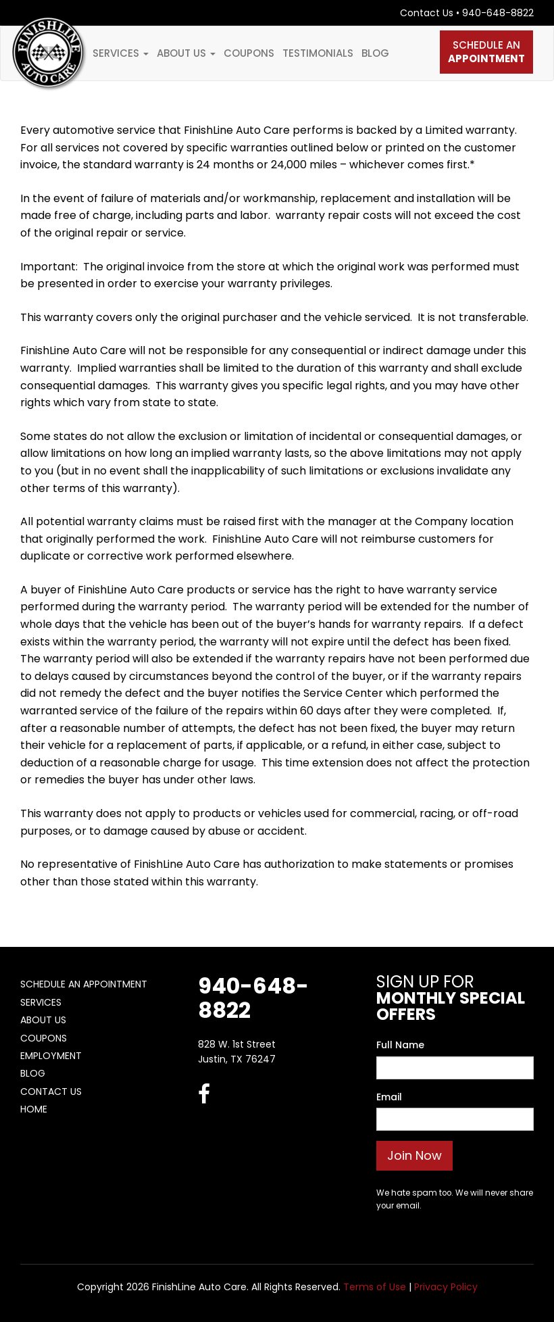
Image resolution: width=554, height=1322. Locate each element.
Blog (375, 53)
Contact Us (426, 13)
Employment (51, 1055)
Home (33, 1109)
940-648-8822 (498, 13)
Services (121, 53)
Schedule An (486, 52)
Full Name (400, 1045)
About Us (186, 53)
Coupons (249, 53)
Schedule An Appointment (83, 984)
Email (389, 1097)
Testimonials (317, 53)
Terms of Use (374, 1287)
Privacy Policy (446, 1287)
